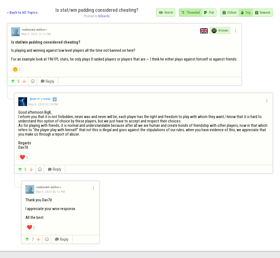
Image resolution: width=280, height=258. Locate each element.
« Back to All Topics (22, 12)
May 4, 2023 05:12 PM (50, 192)
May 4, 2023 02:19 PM (43, 104)
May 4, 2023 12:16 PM (36, 34)
